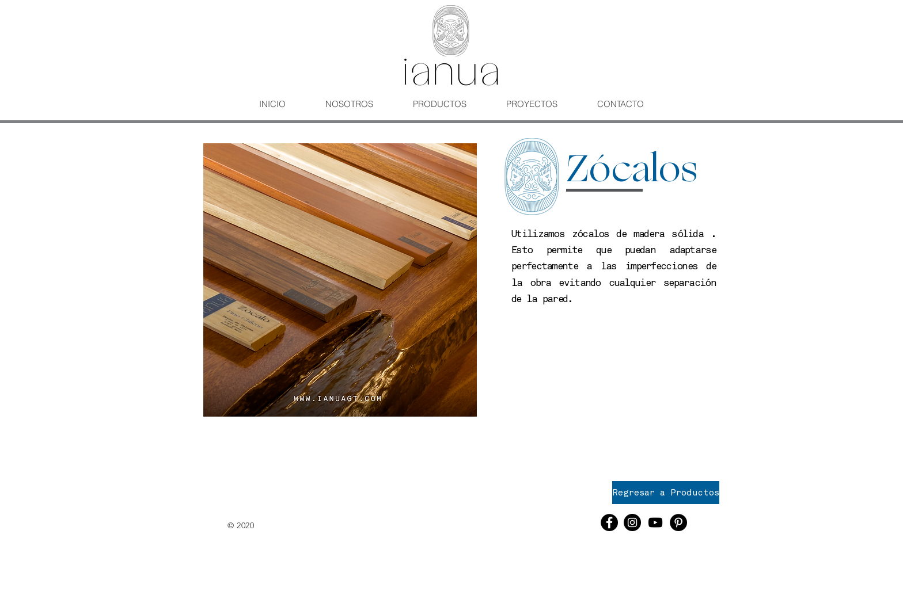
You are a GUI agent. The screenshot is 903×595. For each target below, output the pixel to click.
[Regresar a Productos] (665, 492)
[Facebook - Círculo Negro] (609, 522)
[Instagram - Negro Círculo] (632, 522)
